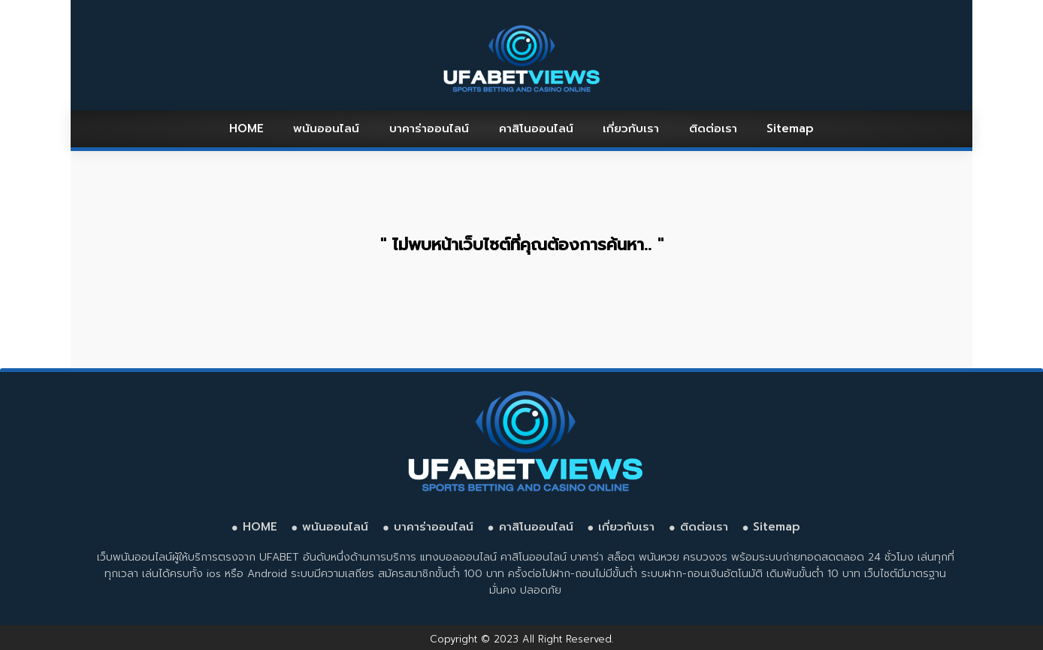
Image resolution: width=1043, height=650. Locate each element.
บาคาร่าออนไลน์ (429, 128)
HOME (246, 128)
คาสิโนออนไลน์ (536, 128)
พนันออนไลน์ (326, 128)
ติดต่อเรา (713, 128)
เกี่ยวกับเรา (631, 128)
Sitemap (790, 128)
